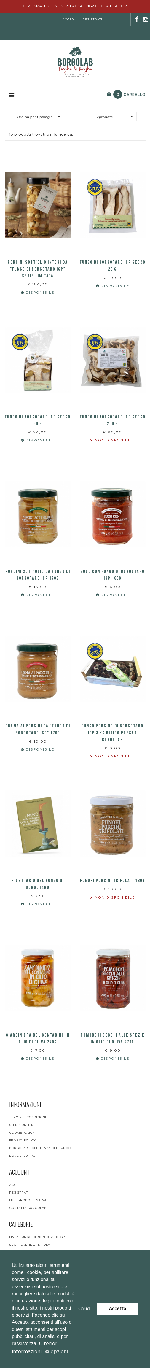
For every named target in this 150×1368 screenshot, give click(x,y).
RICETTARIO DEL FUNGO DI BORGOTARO (38, 884)
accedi (68, 19)
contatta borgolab (27, 1208)
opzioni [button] (56, 1351)
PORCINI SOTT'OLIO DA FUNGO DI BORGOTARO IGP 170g (37, 575)
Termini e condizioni (27, 1117)
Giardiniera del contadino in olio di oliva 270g (38, 1038)
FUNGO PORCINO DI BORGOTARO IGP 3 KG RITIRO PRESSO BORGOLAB (112, 733)
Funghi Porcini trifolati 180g (112, 881)
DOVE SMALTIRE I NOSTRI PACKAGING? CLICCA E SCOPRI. (75, 6)
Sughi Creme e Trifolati (31, 1244)
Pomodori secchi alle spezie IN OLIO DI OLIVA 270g (113, 1038)
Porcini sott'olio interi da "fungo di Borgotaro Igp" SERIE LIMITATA (38, 269)
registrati (92, 19)
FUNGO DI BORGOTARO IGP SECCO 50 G (38, 420)
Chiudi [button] (84, 1309)
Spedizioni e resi (24, 1125)
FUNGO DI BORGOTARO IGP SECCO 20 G (113, 266)
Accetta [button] (117, 1309)
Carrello (126, 94)
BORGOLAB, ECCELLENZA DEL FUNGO (40, 1148)
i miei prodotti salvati (29, 1200)
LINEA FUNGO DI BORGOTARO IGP (37, 1237)
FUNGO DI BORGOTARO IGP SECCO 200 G (113, 420)
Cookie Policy (21, 1132)
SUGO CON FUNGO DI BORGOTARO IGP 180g (112, 575)
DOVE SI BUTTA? (22, 1155)
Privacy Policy (22, 1140)
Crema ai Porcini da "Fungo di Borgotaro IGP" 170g (37, 729)
